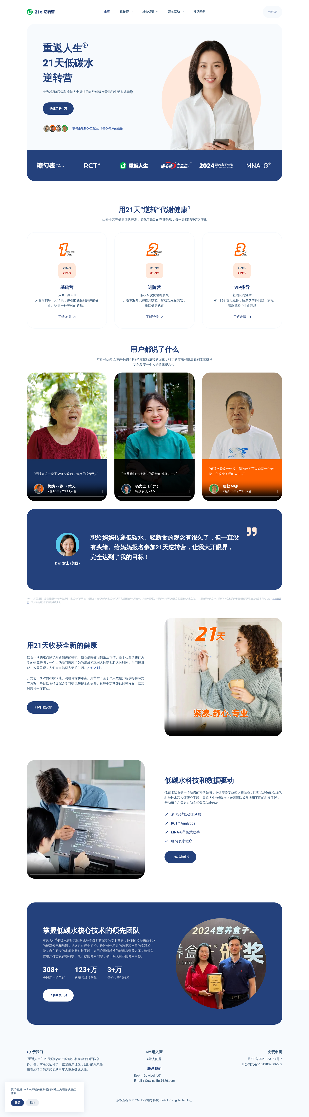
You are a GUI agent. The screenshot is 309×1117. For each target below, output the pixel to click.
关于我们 (36, 1052)
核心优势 (151, 11)
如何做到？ (95, 668)
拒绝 (32, 1102)
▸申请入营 (154, 1052)
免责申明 (275, 1052)
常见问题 (199, 11)
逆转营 (127, 11)
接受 (17, 1102)
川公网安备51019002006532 (261, 1064)
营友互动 (176, 11)
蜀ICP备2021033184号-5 (264, 1059)
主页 (107, 11)
